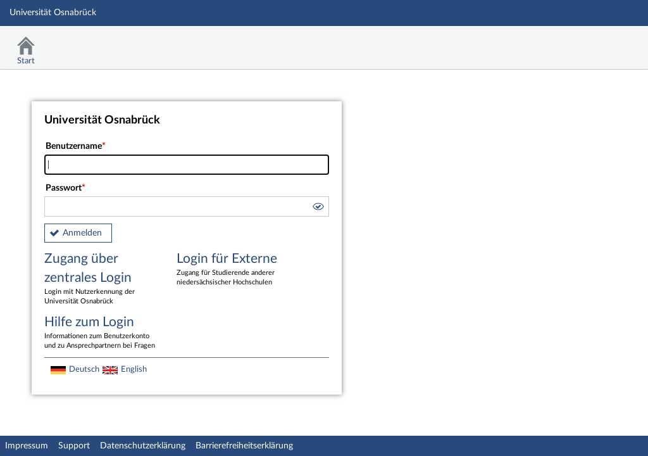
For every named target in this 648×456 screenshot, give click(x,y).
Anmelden (82, 233)
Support (74, 445)
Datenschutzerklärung (142, 445)
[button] (318, 208)
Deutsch (84, 369)
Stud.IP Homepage (599, 42)
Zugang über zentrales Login (101, 279)
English (134, 369)
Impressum (26, 445)
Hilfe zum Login (101, 333)
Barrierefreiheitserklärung (244, 445)
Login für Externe (233, 270)
